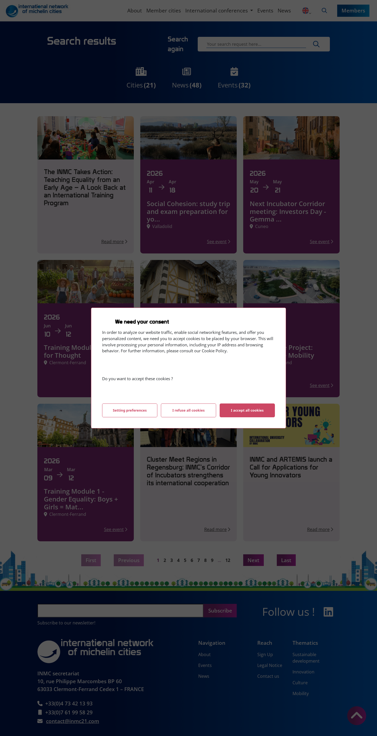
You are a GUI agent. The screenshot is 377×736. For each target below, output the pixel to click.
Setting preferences (130, 410)
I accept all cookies (247, 410)
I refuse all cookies (188, 410)
